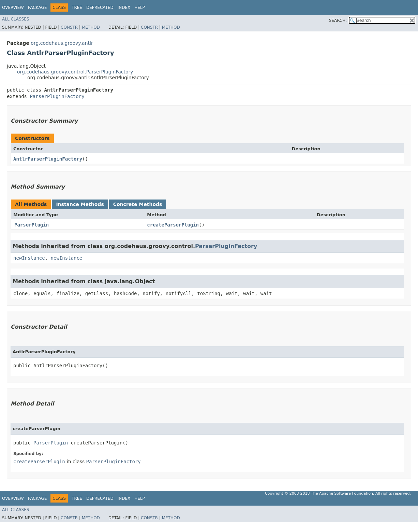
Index (124, 7)
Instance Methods (80, 204)
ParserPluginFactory (57, 96)
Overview (13, 7)
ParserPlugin (31, 225)
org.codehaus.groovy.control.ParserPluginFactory (75, 71)
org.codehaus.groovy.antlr (62, 43)
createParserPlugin (173, 225)
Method (91, 27)
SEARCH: (338, 20)
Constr (69, 27)
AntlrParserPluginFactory (47, 159)
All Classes (15, 19)
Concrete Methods (137, 204)
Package (37, 7)
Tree (77, 7)
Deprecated (100, 7)
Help (139, 7)
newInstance (29, 258)
